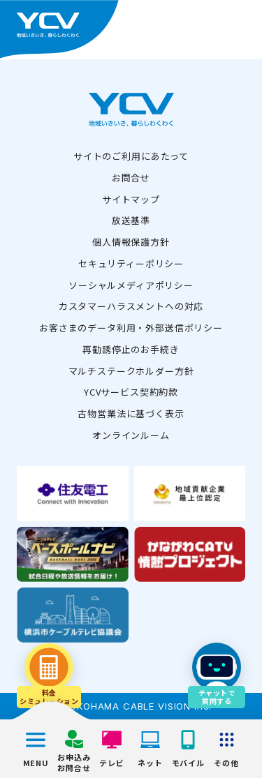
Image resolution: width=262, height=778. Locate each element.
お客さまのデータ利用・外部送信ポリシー (131, 327)
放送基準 (131, 220)
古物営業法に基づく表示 (131, 413)
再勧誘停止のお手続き (130, 349)
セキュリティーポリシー (131, 263)
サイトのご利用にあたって (131, 156)
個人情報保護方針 (131, 241)
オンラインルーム (131, 435)
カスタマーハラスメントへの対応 (131, 306)
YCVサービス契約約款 (131, 391)
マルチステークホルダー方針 (131, 370)
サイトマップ (131, 199)
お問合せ (131, 177)
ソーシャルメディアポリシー (131, 285)
